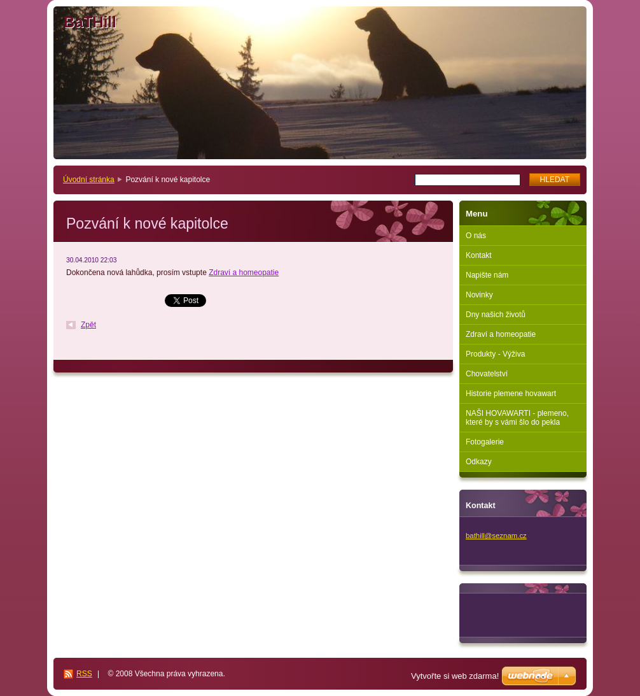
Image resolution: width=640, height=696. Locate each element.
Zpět (88, 324)
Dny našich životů (495, 314)
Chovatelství (487, 373)
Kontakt (479, 255)
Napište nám (487, 275)
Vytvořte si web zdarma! (455, 676)
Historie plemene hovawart (511, 393)
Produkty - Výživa (495, 354)
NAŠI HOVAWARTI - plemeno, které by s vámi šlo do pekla (517, 418)
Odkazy (479, 461)
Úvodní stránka (89, 179)
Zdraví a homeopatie (244, 272)
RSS (84, 673)
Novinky (479, 294)
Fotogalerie (485, 441)
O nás (476, 235)
